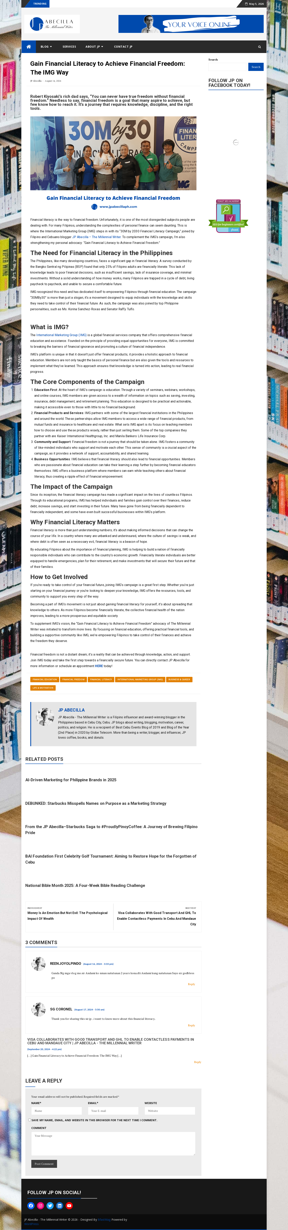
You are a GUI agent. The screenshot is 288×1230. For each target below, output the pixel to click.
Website (151, 1103)
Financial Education (45, 679)
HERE (99, 666)
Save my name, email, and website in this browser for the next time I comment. (94, 1120)
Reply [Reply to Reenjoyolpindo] (191, 984)
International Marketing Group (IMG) (61, 335)
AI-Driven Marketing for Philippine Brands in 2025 (70, 779)
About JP (93, 46)
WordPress (31, 1224)
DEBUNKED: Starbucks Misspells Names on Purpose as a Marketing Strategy (95, 803)
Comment (38, 1128)
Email (93, 1103)
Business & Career (179, 679)
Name (36, 1103)
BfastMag (104, 1219)
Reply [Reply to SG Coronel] (191, 1025)
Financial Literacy (101, 679)
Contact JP (123, 46)
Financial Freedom (73, 679)
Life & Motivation (43, 688)
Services (69, 46)
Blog (45, 46)
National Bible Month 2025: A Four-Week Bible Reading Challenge (85, 885)
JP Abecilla (35, 80)
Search (213, 59)
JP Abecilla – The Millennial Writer (96, 237)
